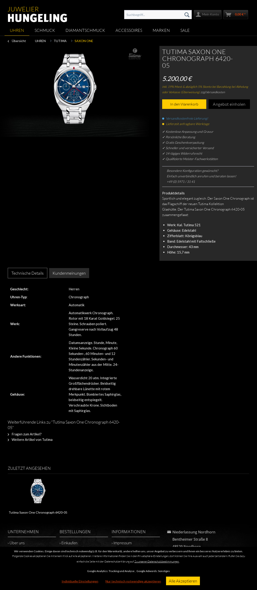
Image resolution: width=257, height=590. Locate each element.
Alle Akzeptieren (183, 580)
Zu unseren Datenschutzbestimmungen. (156, 561)
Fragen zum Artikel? (25, 434)
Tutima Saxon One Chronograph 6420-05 (38, 512)
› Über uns (16, 542)
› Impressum (122, 542)
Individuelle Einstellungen (80, 581)
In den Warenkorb (184, 104)
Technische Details (27, 273)
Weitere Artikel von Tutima (30, 439)
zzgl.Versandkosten (213, 92)
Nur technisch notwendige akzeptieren (133, 581)
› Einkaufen (68, 542)
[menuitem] (158, 14)
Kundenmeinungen (69, 273)
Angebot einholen (229, 104)
